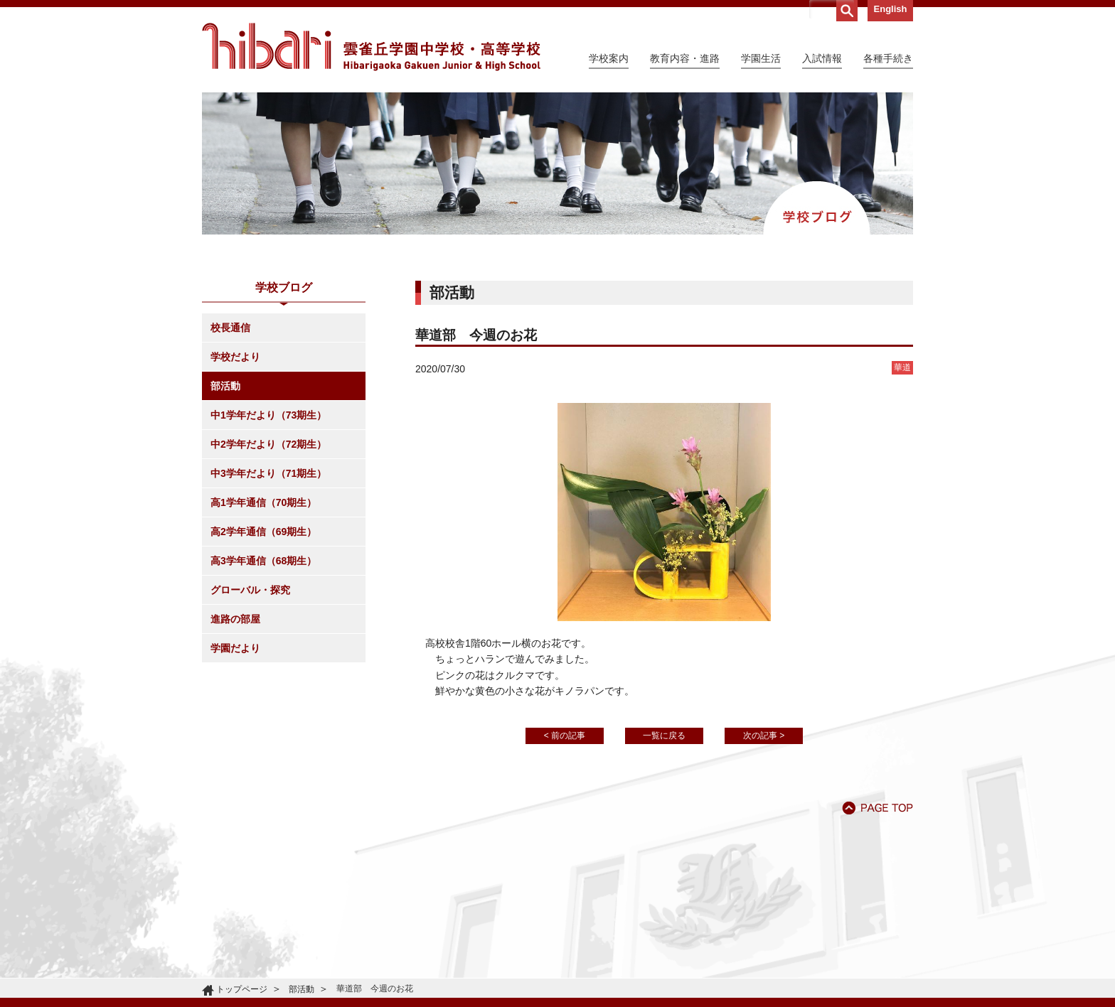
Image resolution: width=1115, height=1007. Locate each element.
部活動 (225, 386)
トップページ (241, 989)
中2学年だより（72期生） (268, 444)
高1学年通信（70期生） (263, 502)
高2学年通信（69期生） (263, 531)
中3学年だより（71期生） (268, 473)
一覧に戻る (664, 736)
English (890, 9)
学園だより (235, 648)
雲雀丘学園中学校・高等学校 (371, 47)
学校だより (235, 356)
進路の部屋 (235, 619)
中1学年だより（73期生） (268, 415)
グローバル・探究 (250, 590)
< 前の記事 (564, 736)
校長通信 (230, 327)
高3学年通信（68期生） (263, 560)
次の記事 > (763, 736)
